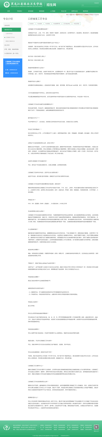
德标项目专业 (79, 14)
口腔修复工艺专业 (88, 14)
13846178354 (48, 427)
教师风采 (82, 11)
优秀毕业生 (71, 11)
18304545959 (61, 429)
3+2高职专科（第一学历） (11, 53)
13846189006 (88, 429)
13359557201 (88, 427)
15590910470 (74, 429)
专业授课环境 (56, 23)
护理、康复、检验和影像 (11, 49)
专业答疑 (96, 14)
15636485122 (74, 425)
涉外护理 (7, 25)
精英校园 (40, 11)
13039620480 (61, 425)
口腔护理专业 (9, 33)
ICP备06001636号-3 (65, 435)
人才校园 (50, 11)
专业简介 (31, 23)
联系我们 (92, 11)
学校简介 (19, 11)
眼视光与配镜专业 (10, 41)
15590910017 (48, 425)
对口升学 (7, 45)
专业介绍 (61, 11)
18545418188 (88, 425)
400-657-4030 (24, 427)
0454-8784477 (25, 425)
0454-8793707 (33, 425)
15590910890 (75, 427)
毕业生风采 (76, 23)
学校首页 (96, 3)
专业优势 (39, 23)
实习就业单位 (67, 23)
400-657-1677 (32, 427)
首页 (8, 11)
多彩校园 (29, 11)
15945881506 (48, 429)
